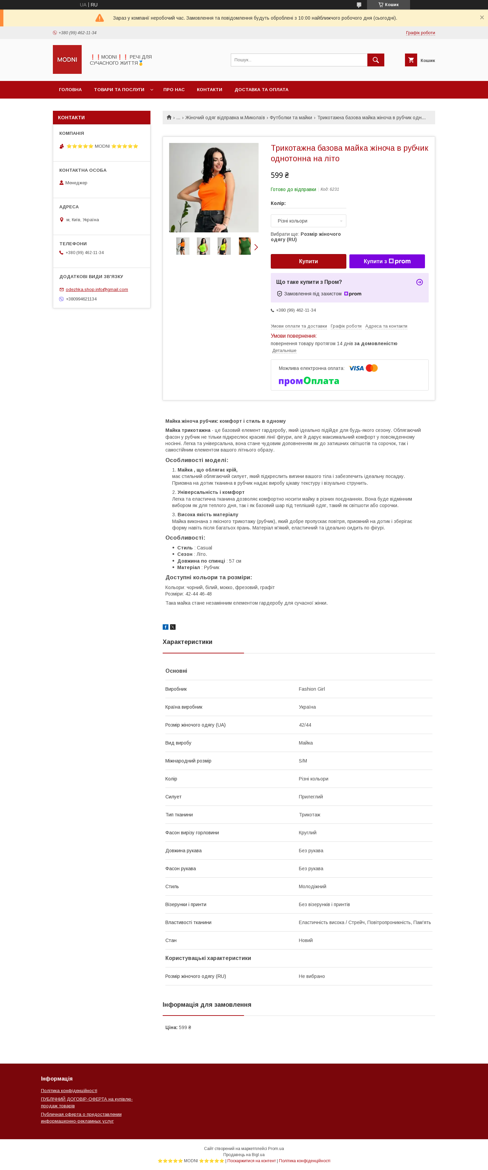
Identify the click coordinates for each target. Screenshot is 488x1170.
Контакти (209, 89)
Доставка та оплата (261, 89)
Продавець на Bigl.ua (244, 1154)
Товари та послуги (119, 89)
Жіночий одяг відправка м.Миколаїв (225, 117)
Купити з (387, 261)
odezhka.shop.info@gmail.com (97, 289)
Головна (70, 89)
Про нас (174, 89)
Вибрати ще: (306, 236)
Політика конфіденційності (69, 1090)
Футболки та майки (291, 117)
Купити (308, 261)
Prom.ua (276, 1148)
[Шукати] (375, 60)
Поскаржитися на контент (251, 1160)
